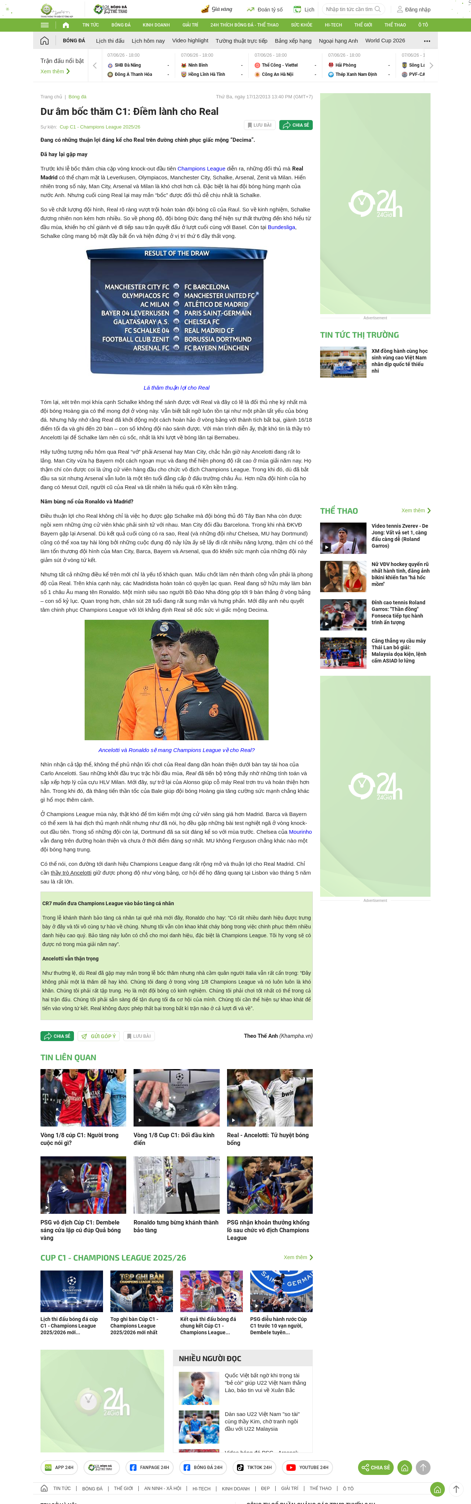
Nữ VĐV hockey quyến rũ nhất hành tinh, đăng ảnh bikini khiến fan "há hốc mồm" (401, 574)
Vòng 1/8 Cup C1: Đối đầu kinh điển (174, 1139)
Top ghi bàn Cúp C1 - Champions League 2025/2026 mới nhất (134, 1325)
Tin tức (90, 25)
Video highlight (190, 40)
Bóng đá (121, 25)
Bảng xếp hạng (293, 41)
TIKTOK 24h (254, 1467)
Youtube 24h (307, 1467)
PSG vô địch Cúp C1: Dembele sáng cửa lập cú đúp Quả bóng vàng (80, 1230)
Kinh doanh (156, 25)
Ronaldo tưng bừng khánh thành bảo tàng (176, 1226)
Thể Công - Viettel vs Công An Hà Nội (285, 65)
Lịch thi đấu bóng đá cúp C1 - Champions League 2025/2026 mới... (69, 1325)
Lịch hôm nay (148, 41)
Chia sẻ (301, 125)
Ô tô (423, 25)
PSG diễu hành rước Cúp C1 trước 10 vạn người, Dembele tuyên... (278, 1325)
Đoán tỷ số (265, 9)
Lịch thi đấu (110, 41)
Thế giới (363, 25)
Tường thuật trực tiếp (242, 41)
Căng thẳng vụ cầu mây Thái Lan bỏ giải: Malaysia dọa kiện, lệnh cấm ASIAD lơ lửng (399, 651)
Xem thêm (52, 71)
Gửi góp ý (98, 1036)
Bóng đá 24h (203, 1467)
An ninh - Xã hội (162, 1488)
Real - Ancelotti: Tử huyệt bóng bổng (268, 1139)
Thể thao (395, 25)
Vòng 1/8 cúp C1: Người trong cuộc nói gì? (79, 1139)
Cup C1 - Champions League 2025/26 (100, 127)
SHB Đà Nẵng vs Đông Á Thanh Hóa (138, 65)
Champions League (201, 168)
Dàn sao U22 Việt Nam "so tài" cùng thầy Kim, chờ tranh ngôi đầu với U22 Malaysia (262, 1421)
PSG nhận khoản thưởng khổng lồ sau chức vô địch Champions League (268, 1230)
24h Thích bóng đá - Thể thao (244, 25)
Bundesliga (281, 227)
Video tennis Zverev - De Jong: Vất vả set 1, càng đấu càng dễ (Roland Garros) (400, 536)
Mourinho (300, 832)
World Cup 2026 (385, 40)
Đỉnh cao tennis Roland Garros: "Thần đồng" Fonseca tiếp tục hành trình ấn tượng (398, 612)
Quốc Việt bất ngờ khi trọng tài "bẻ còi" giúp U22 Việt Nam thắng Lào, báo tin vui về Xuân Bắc (265, 1382)
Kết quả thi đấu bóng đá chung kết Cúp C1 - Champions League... (208, 1325)
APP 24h (59, 1467)
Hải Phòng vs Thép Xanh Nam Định (359, 65)
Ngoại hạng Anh (338, 41)
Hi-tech (333, 25)
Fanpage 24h (149, 1467)
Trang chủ (51, 96)
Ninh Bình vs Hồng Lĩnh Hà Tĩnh (212, 65)
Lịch (304, 9)
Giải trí (190, 25)
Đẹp (265, 1488)
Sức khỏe (301, 25)
